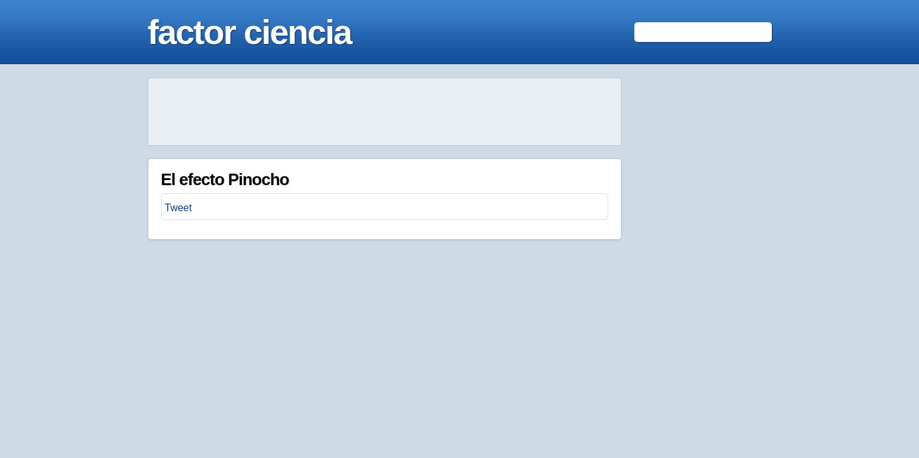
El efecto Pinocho (225, 179)
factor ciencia (250, 32)
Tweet (178, 207)
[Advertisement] (384, 112)
